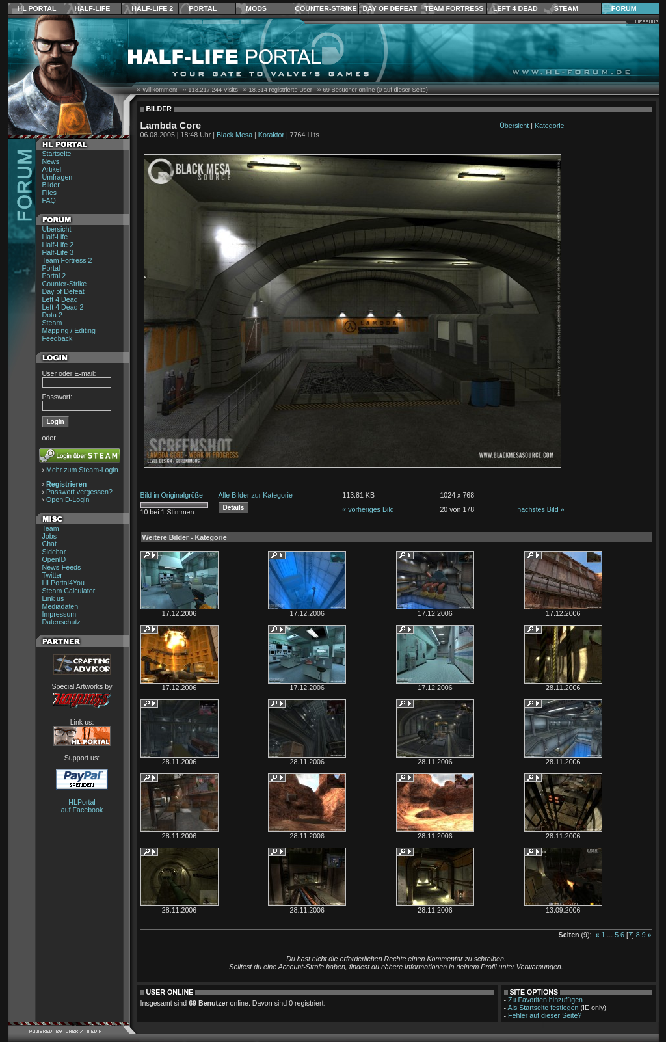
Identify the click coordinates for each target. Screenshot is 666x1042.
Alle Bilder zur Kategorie (256, 495)
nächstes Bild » (540, 509)
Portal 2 (54, 276)
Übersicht (57, 229)
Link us (53, 598)
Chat (49, 544)
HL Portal (37, 8)
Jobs (49, 536)
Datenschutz (61, 622)
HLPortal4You (63, 583)
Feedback (57, 338)
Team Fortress (453, 8)
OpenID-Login (67, 499)
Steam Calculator (69, 590)
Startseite (57, 153)
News (51, 161)
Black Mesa (234, 135)
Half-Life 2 (152, 8)
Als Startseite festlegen (543, 1007)
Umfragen (57, 177)
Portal (203, 8)
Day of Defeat (389, 8)
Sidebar (54, 551)
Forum (624, 8)
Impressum (59, 614)
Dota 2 (52, 315)
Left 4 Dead (515, 8)
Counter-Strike (325, 8)
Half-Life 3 (58, 252)
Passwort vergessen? (79, 492)
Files (49, 192)
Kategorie (550, 125)
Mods (256, 8)
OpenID (54, 559)
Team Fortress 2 (67, 260)
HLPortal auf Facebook (82, 806)
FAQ (49, 200)
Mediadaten (60, 606)
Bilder (51, 185)
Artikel (52, 169)
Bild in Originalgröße (172, 495)
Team (50, 528)
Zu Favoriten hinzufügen (545, 1000)
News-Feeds (61, 567)
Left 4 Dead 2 (63, 307)
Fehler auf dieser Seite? (544, 1015)
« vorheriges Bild (367, 509)
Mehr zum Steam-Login (82, 470)
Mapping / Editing (69, 330)
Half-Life (92, 8)
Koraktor (271, 135)
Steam (566, 8)
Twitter (52, 575)
